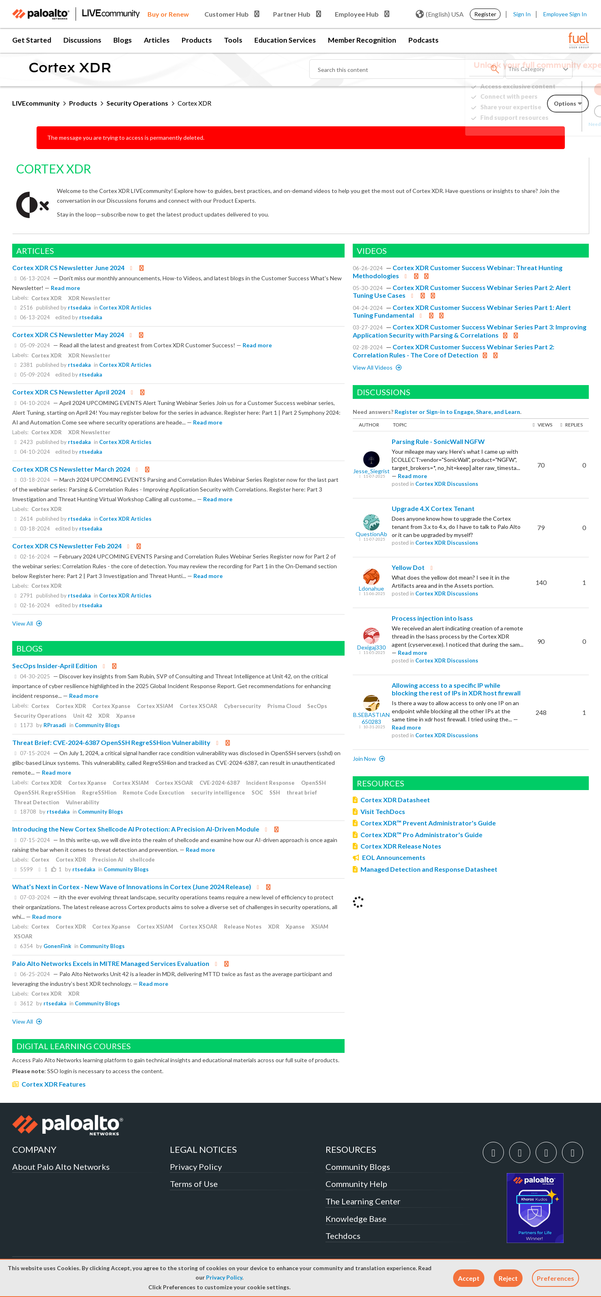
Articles (156, 40)
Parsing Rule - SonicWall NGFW (438, 441)
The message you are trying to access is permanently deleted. (125, 137)
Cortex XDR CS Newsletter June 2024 (68, 267)
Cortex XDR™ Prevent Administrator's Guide (428, 823)
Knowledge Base (355, 1218)
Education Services (285, 40)
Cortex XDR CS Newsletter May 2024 (68, 334)
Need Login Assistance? (552, 124)
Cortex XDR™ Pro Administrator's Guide (421, 834)
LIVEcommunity (36, 103)
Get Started (31, 40)
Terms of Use (194, 1184)
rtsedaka (79, 307)
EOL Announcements (393, 857)
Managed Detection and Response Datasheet (428, 869)
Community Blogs (97, 725)
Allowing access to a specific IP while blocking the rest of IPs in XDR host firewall (456, 689)
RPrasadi (54, 725)
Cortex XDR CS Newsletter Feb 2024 (67, 546)
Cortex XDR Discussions (446, 484)
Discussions (82, 40)
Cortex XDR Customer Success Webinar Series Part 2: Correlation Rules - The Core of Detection (453, 351)
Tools (233, 40)
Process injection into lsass (432, 618)
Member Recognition (362, 40)
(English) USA (440, 14)
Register (485, 14)
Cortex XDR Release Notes (400, 846)
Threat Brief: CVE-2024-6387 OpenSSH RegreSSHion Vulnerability (111, 742)
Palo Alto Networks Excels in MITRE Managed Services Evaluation (110, 963)
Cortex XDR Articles (125, 307)
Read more (65, 287)
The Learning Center (363, 1201)
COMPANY (34, 1149)
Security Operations (137, 103)
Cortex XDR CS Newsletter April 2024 (68, 392)
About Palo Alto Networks (61, 1166)
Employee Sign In (565, 14)
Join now (365, 758)
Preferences (555, 1278)
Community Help (356, 1184)
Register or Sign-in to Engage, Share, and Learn (457, 411)
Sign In (522, 14)
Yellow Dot (408, 567)
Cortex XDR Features (54, 1084)
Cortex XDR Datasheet (395, 799)
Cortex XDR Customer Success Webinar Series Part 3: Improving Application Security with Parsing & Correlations (469, 331)
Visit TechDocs (382, 811)
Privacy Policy (224, 1277)
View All (23, 623)
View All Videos (373, 367)
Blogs (122, 40)
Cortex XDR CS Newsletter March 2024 (71, 469)
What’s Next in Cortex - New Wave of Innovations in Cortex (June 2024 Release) (131, 886)
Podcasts (423, 40)
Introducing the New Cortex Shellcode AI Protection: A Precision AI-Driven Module (135, 829)
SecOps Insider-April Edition (54, 665)
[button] (468, 1278)
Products (197, 40)
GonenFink (57, 946)
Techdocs (342, 1236)
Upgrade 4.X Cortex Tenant (433, 508)
